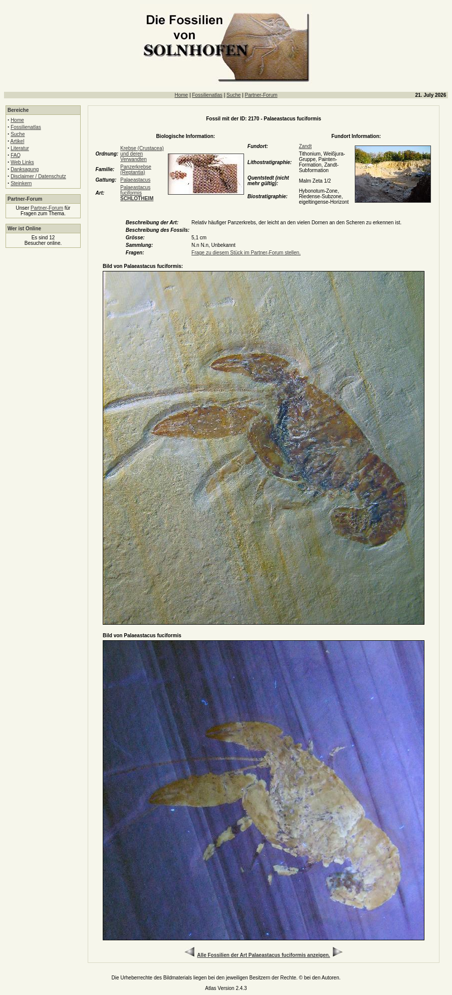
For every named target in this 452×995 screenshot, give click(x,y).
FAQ (16, 155)
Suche (234, 95)
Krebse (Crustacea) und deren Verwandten (142, 154)
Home (181, 95)
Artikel (18, 141)
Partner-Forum (261, 95)
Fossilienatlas (207, 95)
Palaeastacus (135, 180)
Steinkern (21, 183)
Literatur (20, 148)
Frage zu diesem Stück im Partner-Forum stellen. (246, 252)
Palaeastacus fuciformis (136, 193)
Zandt (305, 146)
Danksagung (25, 169)
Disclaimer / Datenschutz (38, 176)
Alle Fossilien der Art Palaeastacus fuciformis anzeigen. (263, 955)
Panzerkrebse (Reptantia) (135, 169)
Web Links (22, 162)
